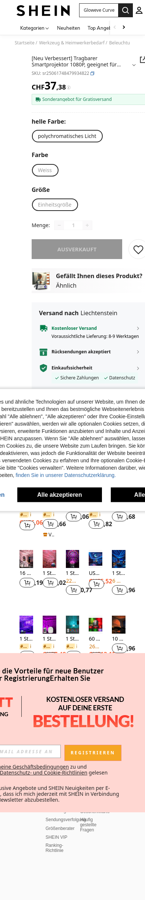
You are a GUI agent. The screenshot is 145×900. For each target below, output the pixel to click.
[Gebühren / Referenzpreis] (69, 87)
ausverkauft (77, 249)
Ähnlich (66, 285)
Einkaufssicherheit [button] (72, 368)
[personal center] (139, 10)
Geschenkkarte (95, 647)
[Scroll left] (114, 28)
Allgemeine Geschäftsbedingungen (33, 829)
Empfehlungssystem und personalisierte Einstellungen (35, 871)
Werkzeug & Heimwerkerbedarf (72, 42)
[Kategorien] (35, 28)
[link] (25, 515)
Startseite (25, 42)
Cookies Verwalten (29, 817)
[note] (49, 534)
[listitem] (26, 577)
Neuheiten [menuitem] (68, 28)
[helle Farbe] (50, 121)
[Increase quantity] (87, 225)
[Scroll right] (123, 28)
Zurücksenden (60, 628)
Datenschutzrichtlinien (32, 857)
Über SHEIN (23, 615)
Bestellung (56, 646)
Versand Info (58, 620)
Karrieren (20, 645)
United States (30, 886)
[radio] (67, 136)
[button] (92, 73)
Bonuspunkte (93, 638)
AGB (15, 637)
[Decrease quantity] (59, 225)
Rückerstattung (60, 637)
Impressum (50, 849)
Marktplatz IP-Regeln (31, 840)
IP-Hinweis (21, 849)
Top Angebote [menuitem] (103, 28)
